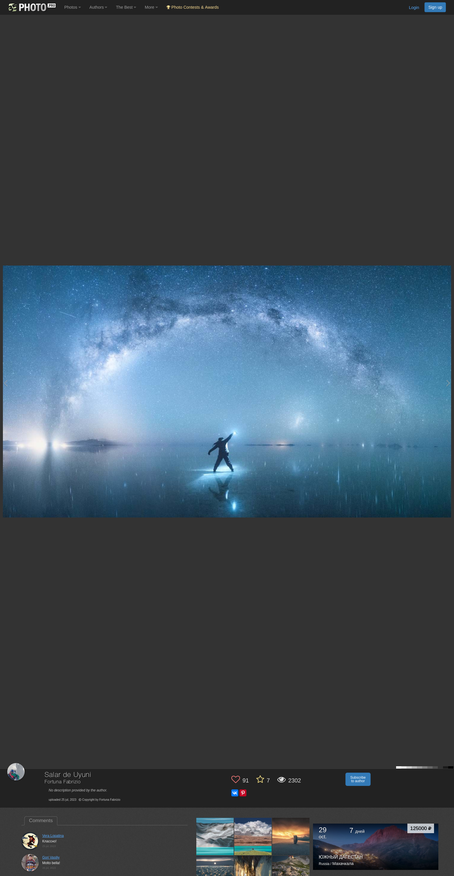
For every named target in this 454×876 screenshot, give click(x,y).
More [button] (151, 7)
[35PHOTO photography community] (31, 7)
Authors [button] (98, 7)
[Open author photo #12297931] (291, 837)
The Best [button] (126, 7)
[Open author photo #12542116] (253, 837)
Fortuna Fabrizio (62, 782)
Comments (41, 820)
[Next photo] (448, 382)
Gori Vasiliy (51, 857)
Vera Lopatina (53, 836)
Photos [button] (72, 7)
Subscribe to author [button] (358, 779)
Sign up (435, 7)
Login (414, 8)
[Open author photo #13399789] (215, 837)
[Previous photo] (5, 382)
